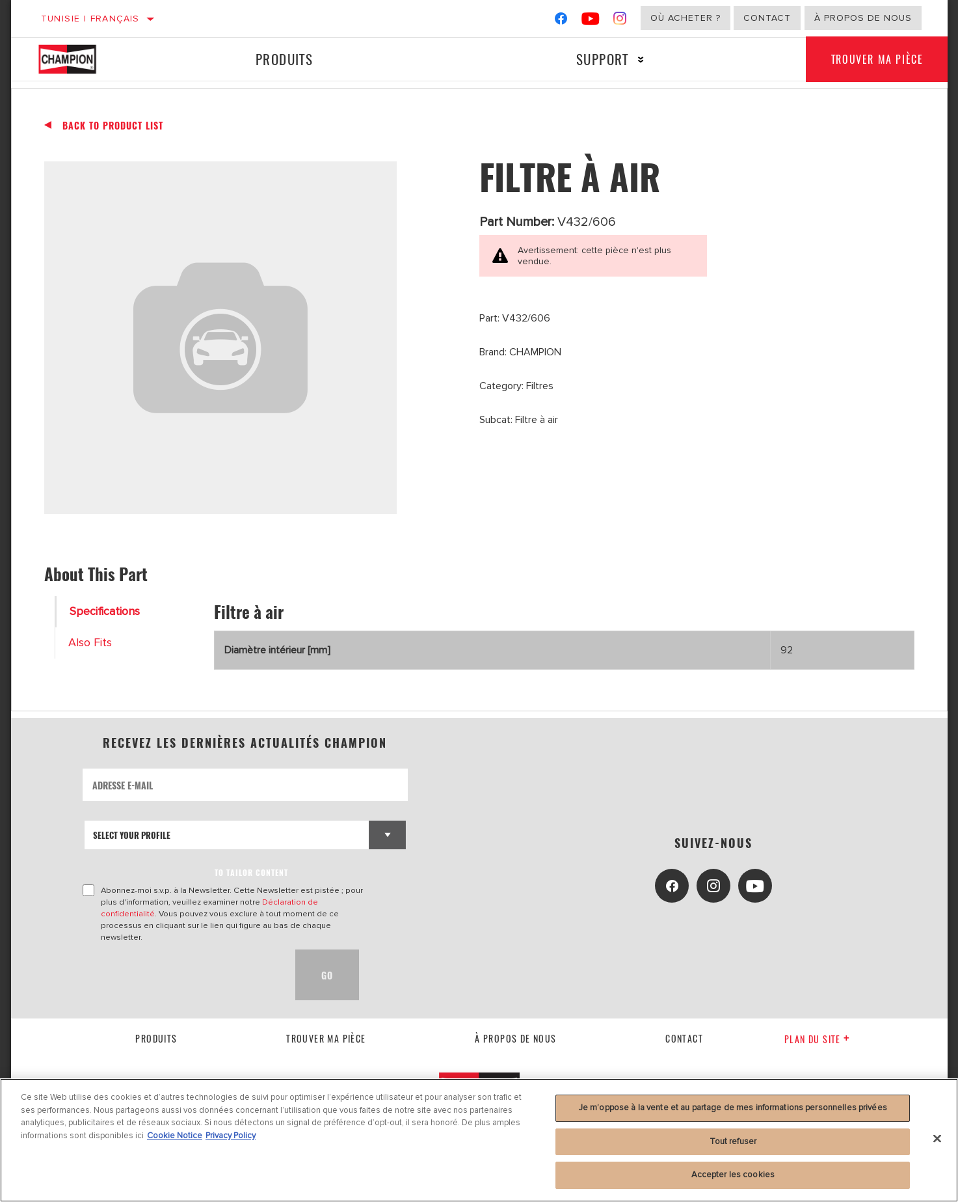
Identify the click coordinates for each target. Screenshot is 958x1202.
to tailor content (251, 872)
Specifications (105, 611)
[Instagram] (620, 21)
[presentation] (181, 974)
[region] (479, 1140)
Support (602, 59)
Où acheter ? (685, 17)
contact (684, 1038)
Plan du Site (817, 1039)
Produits (283, 59)
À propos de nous (863, 17)
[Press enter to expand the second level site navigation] (639, 59)
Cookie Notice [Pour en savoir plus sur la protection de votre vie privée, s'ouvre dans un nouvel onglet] (174, 1135)
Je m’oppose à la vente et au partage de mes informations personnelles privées (733, 1107)
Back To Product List (112, 125)
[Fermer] (937, 1139)
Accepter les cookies (733, 1174)
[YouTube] (590, 21)
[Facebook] (561, 21)
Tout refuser (733, 1141)
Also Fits (90, 642)
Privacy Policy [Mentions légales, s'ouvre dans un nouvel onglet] (231, 1135)
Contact (767, 17)
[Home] (80, 59)
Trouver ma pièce (877, 59)
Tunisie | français (90, 18)
